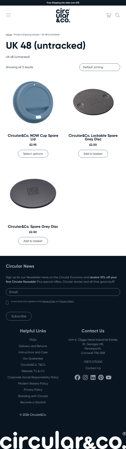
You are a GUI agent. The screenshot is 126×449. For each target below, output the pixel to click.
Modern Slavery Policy (33, 383)
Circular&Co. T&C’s (33, 364)
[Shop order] (99, 67)
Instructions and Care (33, 352)
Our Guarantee (33, 358)
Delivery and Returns (33, 346)
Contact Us (93, 368)
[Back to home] (63, 15)
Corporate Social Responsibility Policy (33, 377)
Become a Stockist (33, 402)
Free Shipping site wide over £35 (63, 2)
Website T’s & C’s (32, 371)
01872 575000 (93, 361)
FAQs (33, 339)
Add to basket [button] (93, 153)
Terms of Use (48, 301)
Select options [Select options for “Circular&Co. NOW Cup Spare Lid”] (33, 153)
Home (9, 34)
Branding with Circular (33, 396)
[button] (8, 15)
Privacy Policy (67, 301)
